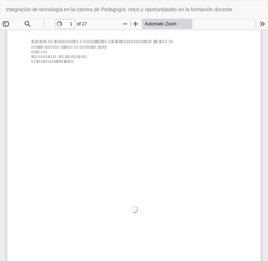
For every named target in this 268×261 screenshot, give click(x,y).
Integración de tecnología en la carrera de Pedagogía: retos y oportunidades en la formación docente (119, 9)
